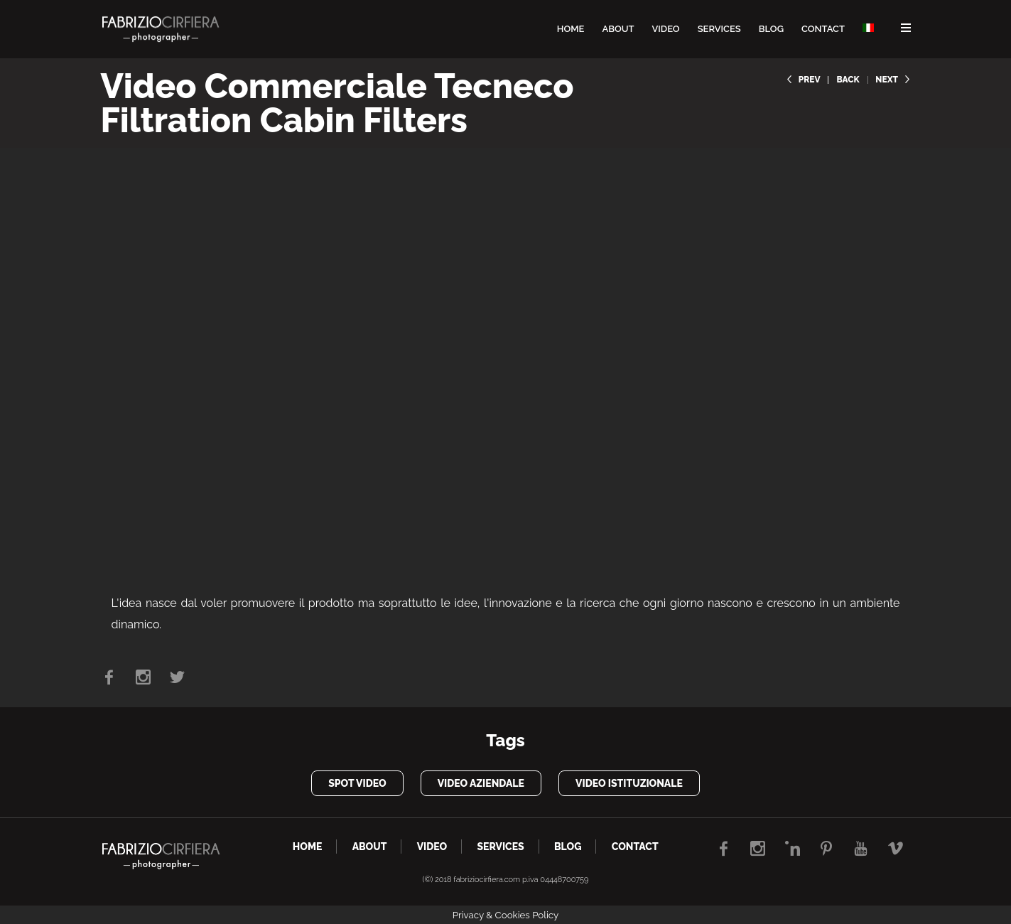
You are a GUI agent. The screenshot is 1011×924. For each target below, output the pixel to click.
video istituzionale (629, 783)
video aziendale (481, 783)
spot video (357, 783)
